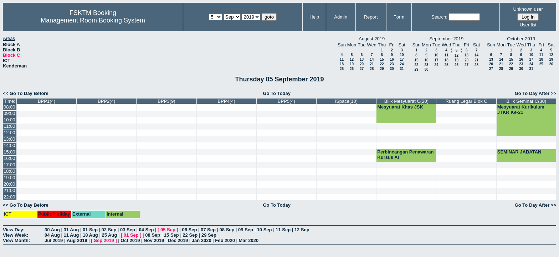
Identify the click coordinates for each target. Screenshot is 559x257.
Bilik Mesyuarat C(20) (406, 101)
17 (402, 59)
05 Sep (167, 229)
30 (392, 69)
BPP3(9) (166, 101)
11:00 (9, 126)
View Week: (15, 235)
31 (402, 69)
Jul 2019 (54, 240)
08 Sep (227, 229)
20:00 (9, 184)
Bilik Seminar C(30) (526, 101)
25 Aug (109, 235)
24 (402, 64)
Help (314, 17)
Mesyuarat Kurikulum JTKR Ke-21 (520, 109)
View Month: (16, 240)
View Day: (14, 229)
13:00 (9, 139)
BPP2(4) (106, 101)
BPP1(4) (46, 101)
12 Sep (301, 229)
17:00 (9, 164)
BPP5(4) (286, 101)
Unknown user (528, 9)
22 (382, 64)
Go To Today (277, 93)
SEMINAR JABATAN (519, 152)
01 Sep (90, 229)
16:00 (9, 158)
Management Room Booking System (93, 20)
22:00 (9, 197)
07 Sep (208, 229)
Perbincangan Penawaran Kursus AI (405, 154)
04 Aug (52, 235)
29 (382, 69)
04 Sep (146, 229)
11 (342, 59)
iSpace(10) (346, 101)
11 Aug (71, 235)
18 (342, 64)
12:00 (9, 132)
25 (342, 69)
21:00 (9, 190)
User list (528, 24)
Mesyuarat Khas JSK (400, 107)
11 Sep (283, 229)
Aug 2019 (77, 240)
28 (372, 69)
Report (371, 17)
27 (362, 69)
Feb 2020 (225, 240)
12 (352, 59)
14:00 (9, 145)
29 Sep (208, 235)
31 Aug (71, 229)
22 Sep (190, 235)
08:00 (9, 107)
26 (352, 69)
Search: (439, 17)
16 (392, 59)
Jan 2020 (201, 240)
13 (362, 59)
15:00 (9, 152)
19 (352, 64)
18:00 (9, 171)
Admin (340, 17)
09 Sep (245, 229)
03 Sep (127, 229)
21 (372, 64)
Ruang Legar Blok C (466, 101)
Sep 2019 (104, 240)
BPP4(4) (226, 101)
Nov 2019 (154, 240)
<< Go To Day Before (25, 93)
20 (362, 64)
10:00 (9, 119)
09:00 (9, 113)
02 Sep (108, 229)
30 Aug (52, 229)
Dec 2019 (178, 240)
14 (372, 59)
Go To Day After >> (535, 93)
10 (402, 55)
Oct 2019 (130, 240)
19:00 (9, 177)
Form (399, 17)
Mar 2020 (249, 240)
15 (382, 59)
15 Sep (171, 235)
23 (392, 64)
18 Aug (90, 235)
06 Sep (189, 229)
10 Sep (264, 229)
